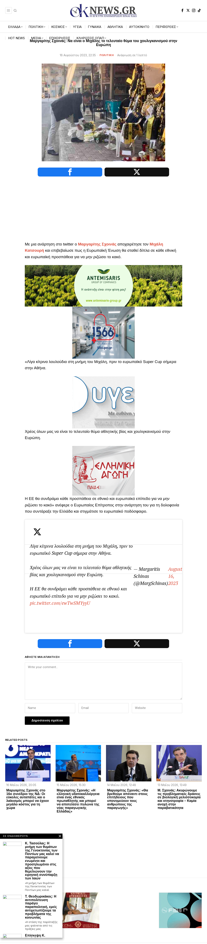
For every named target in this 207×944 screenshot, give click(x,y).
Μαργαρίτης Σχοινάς (97, 244)
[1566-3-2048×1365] (103, 332)
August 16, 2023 (127, 583)
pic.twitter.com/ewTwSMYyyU (101, 573)
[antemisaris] (103, 285)
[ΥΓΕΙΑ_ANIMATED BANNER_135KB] (103, 402)
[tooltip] (182, 10)
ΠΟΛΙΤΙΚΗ (107, 55)
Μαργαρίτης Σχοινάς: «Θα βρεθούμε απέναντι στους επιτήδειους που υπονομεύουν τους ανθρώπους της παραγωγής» (127, 753)
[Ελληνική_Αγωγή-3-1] (103, 470)
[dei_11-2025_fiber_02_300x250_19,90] (180, 864)
